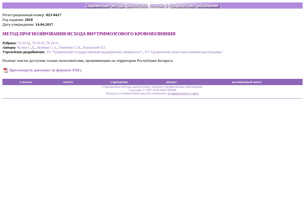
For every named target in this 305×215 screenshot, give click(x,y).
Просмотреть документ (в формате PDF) (45, 70)
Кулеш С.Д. (26, 47)
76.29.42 (24, 43)
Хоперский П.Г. (94, 47)
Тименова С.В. (70, 47)
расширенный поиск (247, 82)
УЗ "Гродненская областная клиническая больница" (183, 52)
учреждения (119, 82)
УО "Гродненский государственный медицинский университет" (94, 52)
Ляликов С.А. (46, 47)
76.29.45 (38, 43)
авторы (171, 82)
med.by (68, 82)
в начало (26, 82)
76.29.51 (52, 43)
